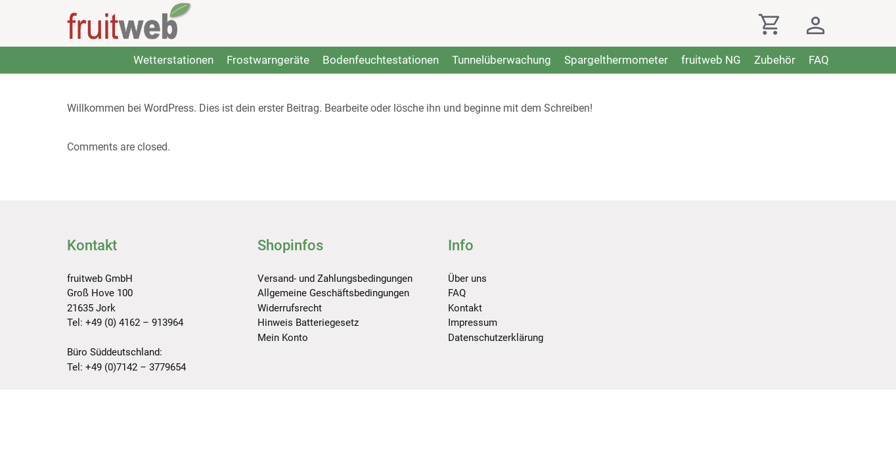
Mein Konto (283, 338)
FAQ (819, 59)
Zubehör (774, 59)
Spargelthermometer (616, 59)
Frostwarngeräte (268, 59)
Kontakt (465, 308)
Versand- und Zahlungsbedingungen (335, 278)
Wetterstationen (173, 59)
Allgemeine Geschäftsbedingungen (333, 293)
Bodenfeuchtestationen (381, 59)
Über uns (467, 278)
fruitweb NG (711, 59)
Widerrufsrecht (290, 308)
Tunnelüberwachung (501, 59)
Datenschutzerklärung (495, 338)
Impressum (472, 322)
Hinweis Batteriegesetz (308, 322)
